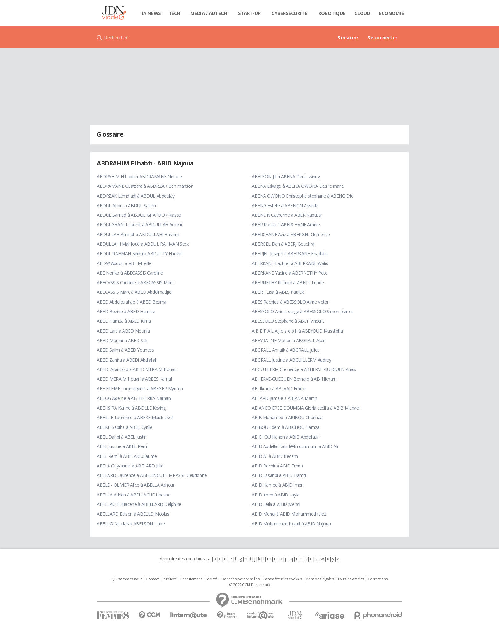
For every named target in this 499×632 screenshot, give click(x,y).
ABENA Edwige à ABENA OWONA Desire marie (298, 186)
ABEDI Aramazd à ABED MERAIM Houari (137, 369)
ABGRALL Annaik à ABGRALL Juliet (285, 350)
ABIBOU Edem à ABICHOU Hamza (286, 427)
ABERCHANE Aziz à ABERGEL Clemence (291, 234)
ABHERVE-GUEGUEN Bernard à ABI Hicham (294, 379)
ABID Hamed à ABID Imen (278, 485)
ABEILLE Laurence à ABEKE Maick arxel (135, 417)
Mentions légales (320, 579)
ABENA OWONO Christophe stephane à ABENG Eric (302, 196)
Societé (212, 579)
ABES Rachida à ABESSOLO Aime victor (290, 302)
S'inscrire (347, 37)
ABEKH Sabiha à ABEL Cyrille (124, 427)
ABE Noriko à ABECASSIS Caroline (130, 273)
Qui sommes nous (126, 579)
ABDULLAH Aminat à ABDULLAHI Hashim (138, 234)
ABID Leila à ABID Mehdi (276, 504)
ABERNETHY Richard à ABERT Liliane (288, 282)
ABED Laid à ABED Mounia (123, 331)
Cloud (362, 13)
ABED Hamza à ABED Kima (124, 321)
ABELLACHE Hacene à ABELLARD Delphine (139, 504)
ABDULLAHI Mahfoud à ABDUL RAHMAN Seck (143, 244)
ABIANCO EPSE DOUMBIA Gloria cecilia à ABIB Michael (306, 408)
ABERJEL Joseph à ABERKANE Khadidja (290, 253)
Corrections (377, 579)
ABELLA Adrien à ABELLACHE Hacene (134, 495)
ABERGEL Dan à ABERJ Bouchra (283, 244)
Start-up (249, 13)
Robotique (331, 13)
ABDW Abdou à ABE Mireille (124, 263)
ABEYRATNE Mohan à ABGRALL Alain (289, 340)
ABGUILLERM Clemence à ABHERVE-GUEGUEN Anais (304, 369)
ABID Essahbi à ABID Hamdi (279, 475)
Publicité (170, 579)
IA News (151, 13)
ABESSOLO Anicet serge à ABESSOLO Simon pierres (303, 311)
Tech (174, 13)
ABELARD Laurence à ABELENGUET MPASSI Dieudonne (152, 475)
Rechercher (116, 37)
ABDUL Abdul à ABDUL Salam (126, 205)
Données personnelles (240, 579)
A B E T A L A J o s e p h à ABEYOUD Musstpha (297, 331)
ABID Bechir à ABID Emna (277, 466)
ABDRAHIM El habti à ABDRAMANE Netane (139, 176)
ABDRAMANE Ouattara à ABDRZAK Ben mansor (145, 186)
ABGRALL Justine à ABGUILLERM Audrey (291, 360)
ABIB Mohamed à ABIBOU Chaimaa (287, 417)
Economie (391, 13)
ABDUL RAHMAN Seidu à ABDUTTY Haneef (140, 253)
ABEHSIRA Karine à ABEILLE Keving (131, 408)
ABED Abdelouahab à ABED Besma (131, 302)
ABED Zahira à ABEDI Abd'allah (127, 360)
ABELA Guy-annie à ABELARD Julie (130, 466)
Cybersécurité (289, 13)
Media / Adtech (208, 13)
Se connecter (382, 37)
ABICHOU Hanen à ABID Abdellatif (285, 437)
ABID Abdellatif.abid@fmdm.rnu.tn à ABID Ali (295, 446)
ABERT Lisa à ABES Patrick (278, 292)
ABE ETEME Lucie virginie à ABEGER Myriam (140, 388)
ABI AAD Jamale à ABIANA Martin (284, 398)
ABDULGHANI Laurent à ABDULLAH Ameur (139, 224)
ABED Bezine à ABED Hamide (126, 311)
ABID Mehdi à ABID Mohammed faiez (289, 514)
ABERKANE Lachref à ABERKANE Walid (290, 263)
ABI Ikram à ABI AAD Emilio (278, 388)
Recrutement (191, 579)
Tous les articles (350, 579)
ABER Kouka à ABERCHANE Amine (286, 224)
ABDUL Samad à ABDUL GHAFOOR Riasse (139, 215)
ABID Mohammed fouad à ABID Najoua (291, 524)
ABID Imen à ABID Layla (275, 495)
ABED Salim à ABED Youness (125, 350)
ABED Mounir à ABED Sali (122, 340)
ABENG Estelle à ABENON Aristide (285, 205)
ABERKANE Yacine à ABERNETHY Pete (289, 273)
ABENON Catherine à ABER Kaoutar (287, 215)
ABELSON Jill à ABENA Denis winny (286, 176)
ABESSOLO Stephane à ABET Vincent (288, 321)
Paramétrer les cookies (282, 579)
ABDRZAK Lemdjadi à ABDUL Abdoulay (135, 196)
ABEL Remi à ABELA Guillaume (127, 456)
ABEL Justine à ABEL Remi (122, 446)
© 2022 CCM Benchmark (249, 585)
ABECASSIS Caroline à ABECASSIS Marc (135, 282)
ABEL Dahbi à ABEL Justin (122, 437)
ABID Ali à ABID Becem (275, 456)
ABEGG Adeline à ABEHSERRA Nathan (134, 398)
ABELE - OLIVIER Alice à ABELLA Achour (135, 485)
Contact (152, 579)
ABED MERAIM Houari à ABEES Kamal (134, 379)
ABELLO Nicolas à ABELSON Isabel (131, 524)
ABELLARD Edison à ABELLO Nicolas (133, 514)
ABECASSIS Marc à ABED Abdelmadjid (134, 292)
